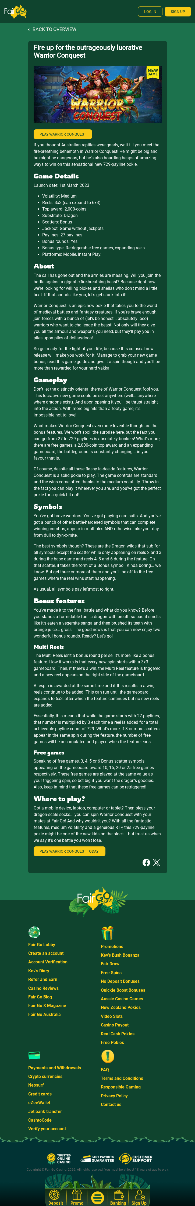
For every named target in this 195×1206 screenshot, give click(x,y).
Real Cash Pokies (117, 1033)
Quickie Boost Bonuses (123, 990)
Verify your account (47, 1128)
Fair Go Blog (40, 997)
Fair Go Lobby (41, 944)
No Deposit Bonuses (120, 981)
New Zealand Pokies (121, 1007)
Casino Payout (115, 1025)
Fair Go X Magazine (47, 1005)
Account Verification (48, 961)
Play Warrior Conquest (63, 134)
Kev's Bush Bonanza (120, 955)
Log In (150, 11)
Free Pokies (112, 1042)
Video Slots (112, 1016)
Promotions (112, 946)
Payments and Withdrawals (54, 1067)
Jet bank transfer (45, 1111)
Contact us (111, 1104)
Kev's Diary (38, 970)
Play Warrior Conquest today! (70, 851)
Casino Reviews (43, 988)
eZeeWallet (39, 1102)
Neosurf (36, 1085)
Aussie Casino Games (122, 998)
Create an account (45, 953)
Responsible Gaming (121, 1087)
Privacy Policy (114, 1095)
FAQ (105, 1069)
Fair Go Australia (44, 1014)
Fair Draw (110, 963)
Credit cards (40, 1094)
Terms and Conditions (122, 1078)
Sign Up (178, 11)
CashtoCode (40, 1120)
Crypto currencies (45, 1076)
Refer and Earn (42, 979)
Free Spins (111, 972)
